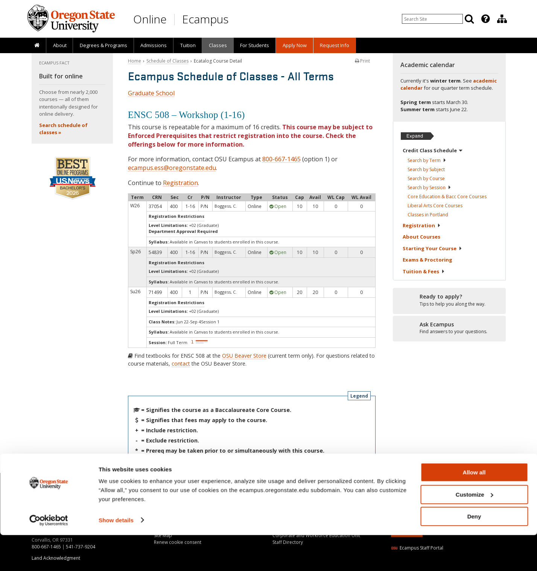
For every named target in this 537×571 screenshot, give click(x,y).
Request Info (334, 45)
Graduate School (151, 93)
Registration (180, 183)
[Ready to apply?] (449, 300)
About (60, 45)
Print (362, 61)
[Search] (469, 18)
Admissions (153, 45)
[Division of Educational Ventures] (502, 18)
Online (150, 19)
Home (134, 61)
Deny (474, 552)
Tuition (188, 45)
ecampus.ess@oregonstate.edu (172, 168)
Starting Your (432, 248)
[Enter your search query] (432, 19)
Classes (218, 45)
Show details (116, 556)
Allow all (474, 508)
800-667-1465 (281, 159)
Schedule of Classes (167, 61)
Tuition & (424, 271)
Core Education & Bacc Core (447, 196)
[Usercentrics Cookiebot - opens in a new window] (49, 556)
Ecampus (205, 19)
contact (181, 363)
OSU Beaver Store (244, 355)
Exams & (427, 259)
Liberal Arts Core (435, 205)
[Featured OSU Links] (485, 18)
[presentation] (485, 18)
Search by (427, 160)
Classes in (428, 214)
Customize (474, 530)
